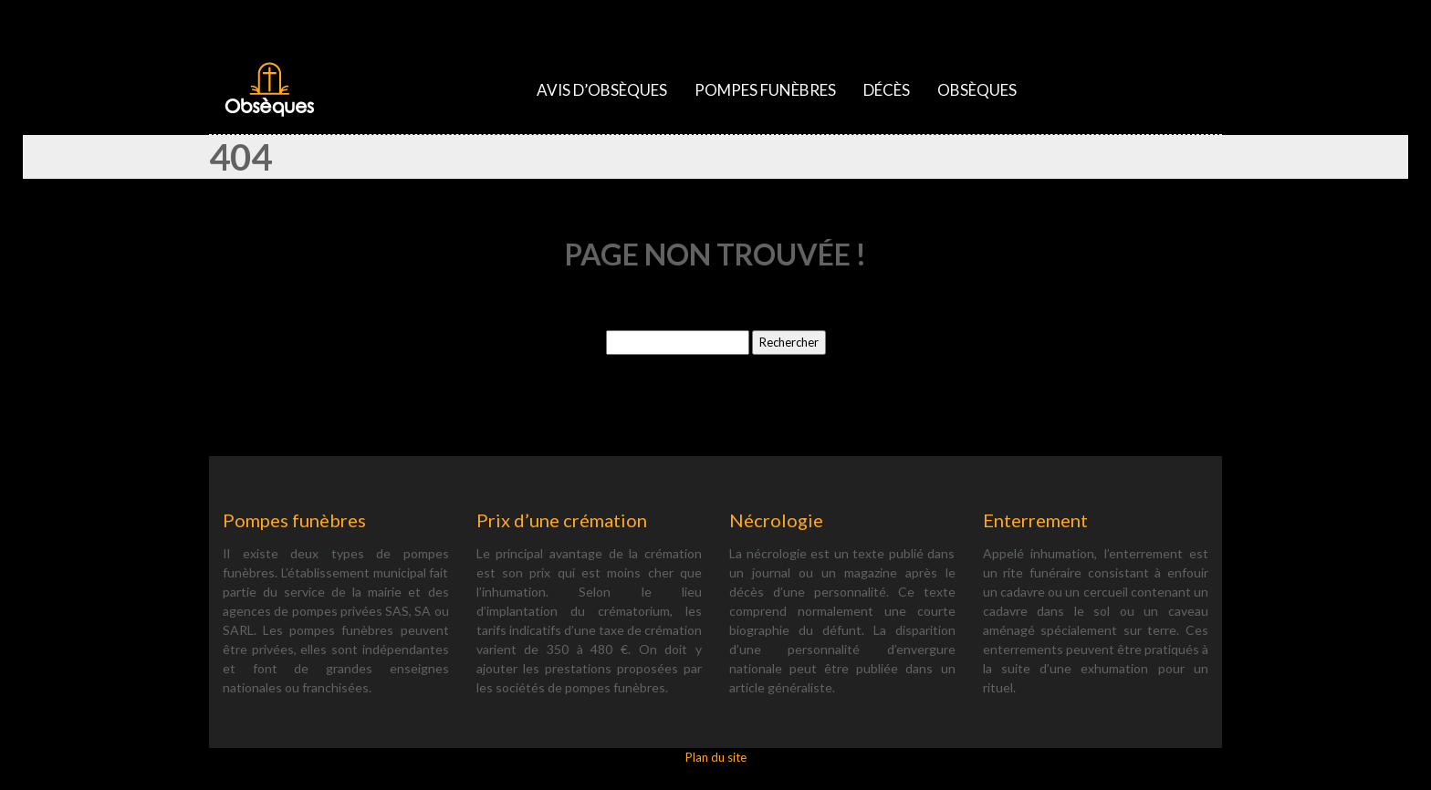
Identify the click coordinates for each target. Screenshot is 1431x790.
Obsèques (977, 89)
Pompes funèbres (765, 89)
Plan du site (716, 757)
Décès (886, 89)
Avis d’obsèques (602, 89)
